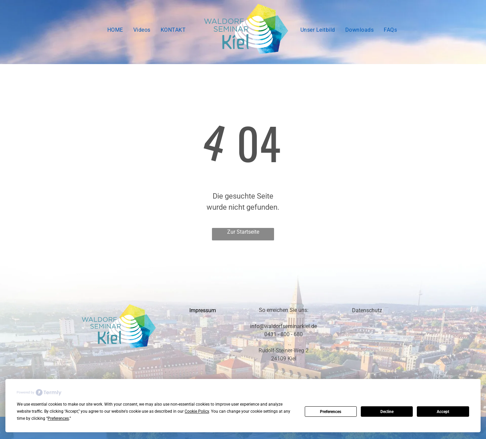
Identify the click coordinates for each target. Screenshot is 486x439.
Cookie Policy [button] (197, 411)
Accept (443, 411)
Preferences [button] (58, 418)
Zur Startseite (243, 232)
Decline (387, 411)
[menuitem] (115, 30)
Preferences (330, 411)
